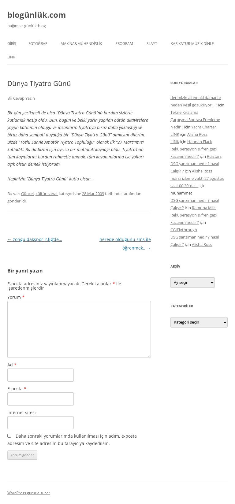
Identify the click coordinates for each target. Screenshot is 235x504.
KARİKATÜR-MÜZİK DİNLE (192, 43)
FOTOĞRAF (37, 43)
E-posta (16, 388)
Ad (12, 365)
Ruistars (214, 156)
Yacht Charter (203, 127)
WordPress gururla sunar (28, 492)
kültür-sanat (46, 193)
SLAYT (152, 43)
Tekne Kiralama (184, 112)
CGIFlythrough (183, 229)
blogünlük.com (36, 14)
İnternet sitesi (21, 412)
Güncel (27, 193)
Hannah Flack (199, 141)
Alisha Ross (197, 134)
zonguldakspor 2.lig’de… (34, 239)
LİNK (11, 57)
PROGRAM (124, 43)
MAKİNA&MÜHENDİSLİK (81, 43)
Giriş (11, 43)
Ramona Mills (204, 207)
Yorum (15, 297)
